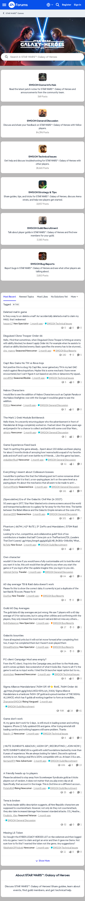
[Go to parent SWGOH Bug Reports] (64, 351)
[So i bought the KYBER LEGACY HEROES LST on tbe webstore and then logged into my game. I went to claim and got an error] (42, 840)
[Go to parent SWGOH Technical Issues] (57, 323)
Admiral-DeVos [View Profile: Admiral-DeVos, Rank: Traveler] (10, 572)
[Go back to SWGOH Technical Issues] (42, 156)
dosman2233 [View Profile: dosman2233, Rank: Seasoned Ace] (9, 514)
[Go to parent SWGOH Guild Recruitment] (52, 545)
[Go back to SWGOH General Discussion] (42, 121)
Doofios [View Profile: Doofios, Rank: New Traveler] (7, 595)
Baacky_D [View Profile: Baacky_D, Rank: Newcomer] (8, 733)
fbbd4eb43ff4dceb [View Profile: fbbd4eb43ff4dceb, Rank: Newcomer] (13, 847)
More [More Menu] (74, 296)
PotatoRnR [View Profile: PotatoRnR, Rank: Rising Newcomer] (8, 788)
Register (66, 4)
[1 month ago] (36, 323)
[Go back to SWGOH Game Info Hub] (42, 85)
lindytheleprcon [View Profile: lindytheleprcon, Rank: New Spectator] (11, 623)
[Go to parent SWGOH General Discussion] (52, 405)
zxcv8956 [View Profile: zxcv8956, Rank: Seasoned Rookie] (8, 378)
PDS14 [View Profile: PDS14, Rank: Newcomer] (6, 405)
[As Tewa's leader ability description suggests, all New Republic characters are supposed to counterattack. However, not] (42, 808)
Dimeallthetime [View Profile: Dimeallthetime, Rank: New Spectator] (11, 647)
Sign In (77, 4)
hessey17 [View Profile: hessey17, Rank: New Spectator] (8, 323)
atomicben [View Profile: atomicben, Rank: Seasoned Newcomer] (8, 674)
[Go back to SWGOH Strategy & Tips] (42, 192)
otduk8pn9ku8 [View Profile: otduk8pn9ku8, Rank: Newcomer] (10, 459)
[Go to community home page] (18, 5)
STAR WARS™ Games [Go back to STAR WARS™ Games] (13, 13)
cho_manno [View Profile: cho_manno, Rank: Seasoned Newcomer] (9, 350)
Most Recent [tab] (9, 296)
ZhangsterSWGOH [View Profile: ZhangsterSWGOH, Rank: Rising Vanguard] (12, 701)
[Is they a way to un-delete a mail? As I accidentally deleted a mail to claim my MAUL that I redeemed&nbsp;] (42, 317)
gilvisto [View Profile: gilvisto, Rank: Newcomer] (6, 432)
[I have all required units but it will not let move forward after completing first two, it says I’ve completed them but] (42, 641)
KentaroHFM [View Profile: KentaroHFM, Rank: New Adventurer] (9, 761)
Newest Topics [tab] (26, 296)
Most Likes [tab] (42, 296)
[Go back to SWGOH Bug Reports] (42, 264)
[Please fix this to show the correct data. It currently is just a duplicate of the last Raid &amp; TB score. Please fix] (42, 590)
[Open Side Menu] (4, 4)
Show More (42, 860)
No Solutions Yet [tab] (59, 296)
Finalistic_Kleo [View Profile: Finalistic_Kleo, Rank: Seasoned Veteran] (10, 815)
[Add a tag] (16, 304)
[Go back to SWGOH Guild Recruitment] (42, 228)
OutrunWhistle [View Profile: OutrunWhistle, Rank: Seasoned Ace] (10, 487)
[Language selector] (50, 5)
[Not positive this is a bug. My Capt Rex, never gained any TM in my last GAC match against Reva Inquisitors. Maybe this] (42, 371)
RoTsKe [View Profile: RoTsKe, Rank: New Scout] (6, 544)
